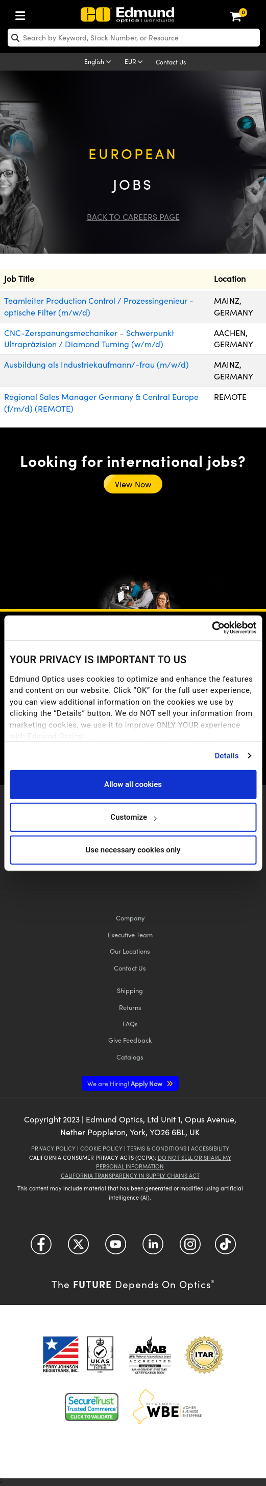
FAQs (130, 1023)
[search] (134, 38)
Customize (133, 817)
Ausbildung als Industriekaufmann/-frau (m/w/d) (96, 364)
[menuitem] (23, 13)
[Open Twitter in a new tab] (78, 1247)
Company (130, 917)
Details (226, 755)
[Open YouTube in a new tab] (115, 1247)
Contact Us (171, 62)
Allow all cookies (133, 784)
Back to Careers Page (133, 216)
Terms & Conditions (156, 1148)
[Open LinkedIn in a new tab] (153, 1247)
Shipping (130, 990)
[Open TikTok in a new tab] (225, 1247)
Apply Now (125, 1083)
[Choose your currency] (135, 62)
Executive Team (130, 934)
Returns (130, 1007)
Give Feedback (130, 1039)
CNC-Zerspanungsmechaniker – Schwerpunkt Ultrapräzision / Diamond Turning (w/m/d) (89, 338)
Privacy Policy (53, 1148)
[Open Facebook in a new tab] (41, 1247)
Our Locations (130, 951)
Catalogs (129, 1056)
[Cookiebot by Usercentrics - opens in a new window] (211, 628)
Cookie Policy (101, 1148)
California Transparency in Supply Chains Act (130, 1175)
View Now (133, 484)
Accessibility (210, 1148)
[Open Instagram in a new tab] (190, 1247)
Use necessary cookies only (132, 849)
